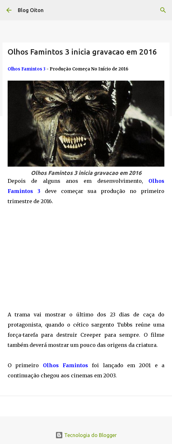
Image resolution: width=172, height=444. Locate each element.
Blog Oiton (31, 10)
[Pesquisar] (163, 10)
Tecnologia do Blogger (86, 435)
